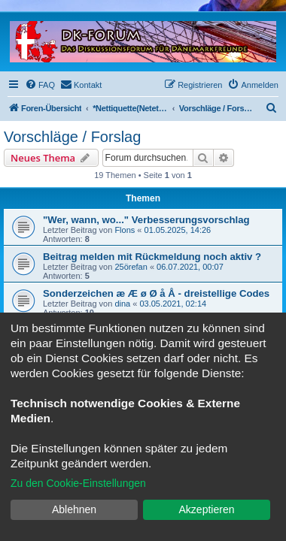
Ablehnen (74, 509)
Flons (124, 229)
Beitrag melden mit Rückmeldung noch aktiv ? (152, 256)
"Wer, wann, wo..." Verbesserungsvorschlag (146, 219)
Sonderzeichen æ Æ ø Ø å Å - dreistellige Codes (156, 293)
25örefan (130, 266)
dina (122, 303)
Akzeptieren (207, 509)
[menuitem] (40, 85)
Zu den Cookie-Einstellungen (78, 483)
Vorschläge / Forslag (72, 136)
